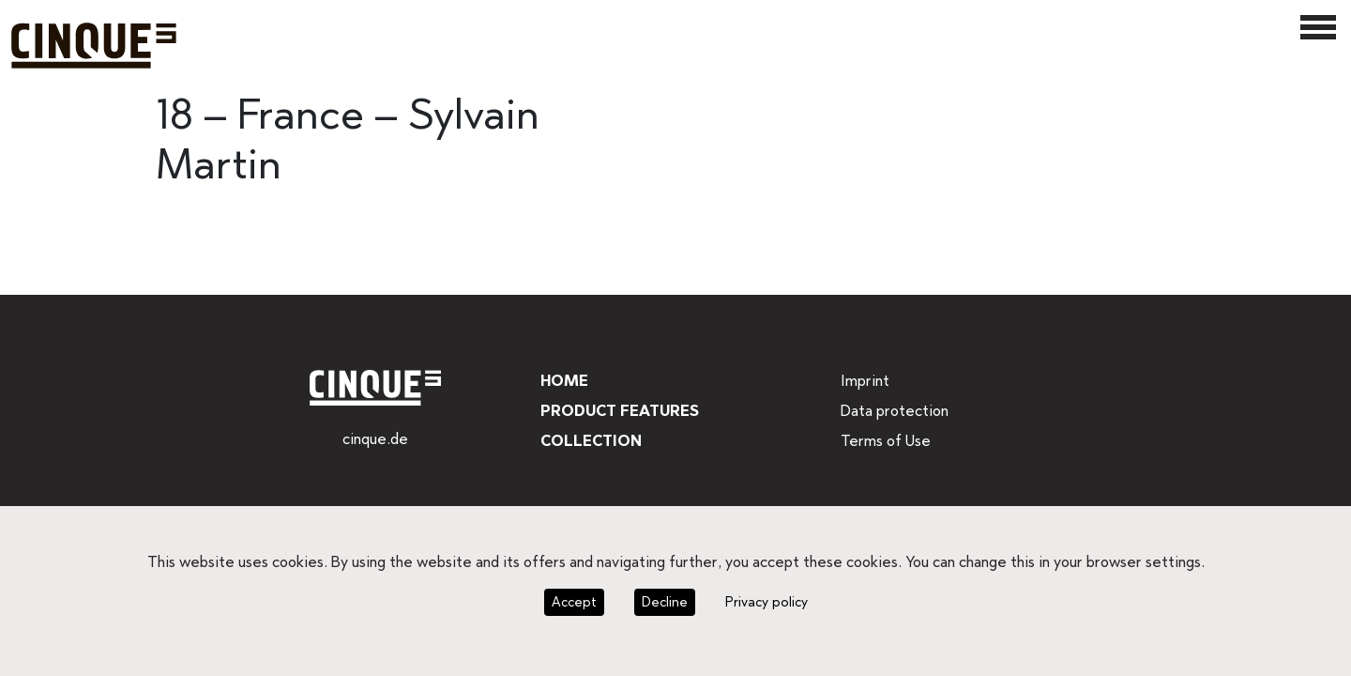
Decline (663, 601)
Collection (588, 441)
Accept (575, 601)
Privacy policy (762, 601)
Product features (618, 411)
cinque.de (374, 439)
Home (562, 381)
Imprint (864, 381)
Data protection (892, 411)
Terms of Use (885, 441)
